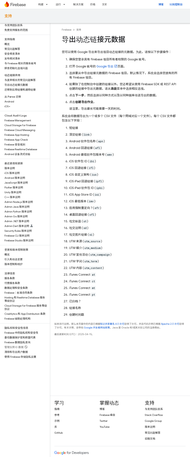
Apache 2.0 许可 (170, 323)
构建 (40, 4)
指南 (57, 409)
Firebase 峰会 (107, 415)
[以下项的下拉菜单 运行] (65, 4)
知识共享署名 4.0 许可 (112, 323)
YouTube (104, 426)
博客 (161, 4)
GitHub (58, 432)
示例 (57, 421)
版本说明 (150, 426)
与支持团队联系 (154, 409)
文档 (104, 4)
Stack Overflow (154, 415)
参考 (57, 415)
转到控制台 (176, 4)
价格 (92, 4)
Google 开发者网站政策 (97, 327)
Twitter (104, 421)
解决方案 (78, 4)
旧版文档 (150, 438)
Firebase (66, 29)
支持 (8, 16)
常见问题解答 (152, 432)
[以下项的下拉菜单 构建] (47, 4)
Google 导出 (104, 66)
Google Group (153, 421)
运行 (58, 4)
